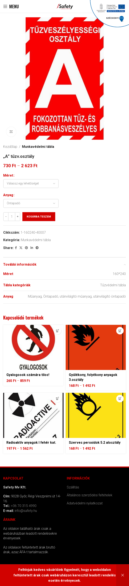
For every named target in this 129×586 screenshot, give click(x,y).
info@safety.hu (26, 511)
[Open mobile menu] (11, 6)
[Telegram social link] (37, 248)
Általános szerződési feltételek (89, 495)
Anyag (8, 195)
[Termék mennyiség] (12, 216)
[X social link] (21, 248)
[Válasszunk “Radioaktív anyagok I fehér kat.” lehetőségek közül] (57, 398)
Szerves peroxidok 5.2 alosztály (94, 443)
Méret (8, 175)
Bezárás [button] (122, 575)
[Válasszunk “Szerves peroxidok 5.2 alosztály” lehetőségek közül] (120, 398)
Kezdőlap (10, 147)
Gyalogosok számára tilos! (27, 375)
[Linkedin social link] (31, 248)
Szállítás (73, 487)
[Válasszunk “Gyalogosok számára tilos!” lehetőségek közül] (57, 330)
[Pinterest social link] (26, 248)
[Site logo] (64, 6)
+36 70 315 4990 (23, 506)
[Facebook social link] (16, 248)
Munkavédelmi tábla (38, 147)
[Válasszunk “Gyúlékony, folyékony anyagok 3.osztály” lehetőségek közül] (120, 330)
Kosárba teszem (39, 216)
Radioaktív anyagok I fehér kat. (31, 443)
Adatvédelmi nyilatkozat (85, 503)
